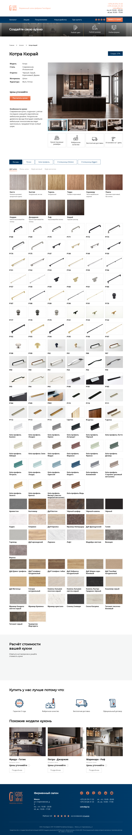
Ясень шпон (24, 169)
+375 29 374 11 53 (87, 799)
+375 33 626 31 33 (87, 802)
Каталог (13, 20)
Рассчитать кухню (20, 98)
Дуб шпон (13, 169)
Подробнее (17, 770)
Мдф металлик (50, 169)
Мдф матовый (36, 169)
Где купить (77, 20)
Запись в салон (114, 20)
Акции (26, 20)
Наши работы (60, 20)
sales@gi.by (118, 8)
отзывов (86, 816)
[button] (121, 64)
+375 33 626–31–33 (115, 6)
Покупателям (41, 20)
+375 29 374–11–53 (115, 4)
